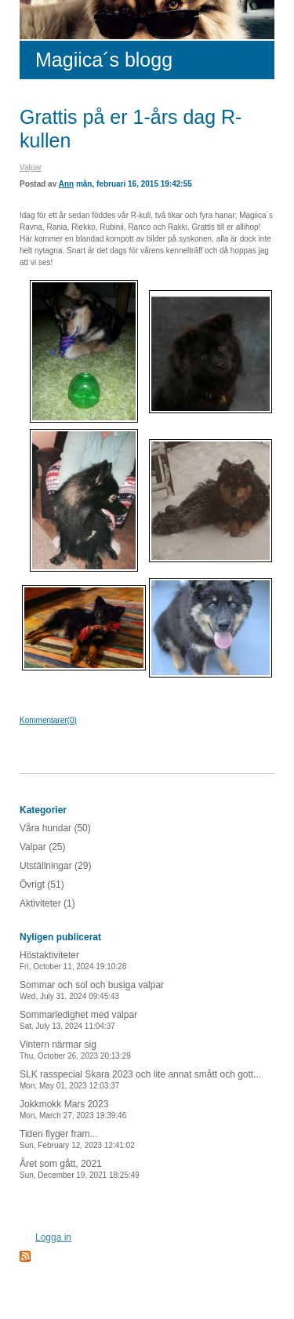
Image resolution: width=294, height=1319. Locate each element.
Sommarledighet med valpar (78, 1019)
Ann (66, 184)
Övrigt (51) (42, 884)
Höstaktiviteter (73, 960)
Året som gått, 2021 (80, 1168)
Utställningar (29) (55, 865)
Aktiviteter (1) (47, 903)
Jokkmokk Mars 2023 (73, 1109)
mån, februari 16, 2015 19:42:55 (134, 184)
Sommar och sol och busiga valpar (92, 990)
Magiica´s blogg (103, 60)
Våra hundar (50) (55, 828)
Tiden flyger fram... (77, 1139)
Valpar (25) (42, 846)
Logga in (53, 1237)
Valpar (31, 167)
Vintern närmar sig (75, 1049)
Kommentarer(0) (48, 720)
